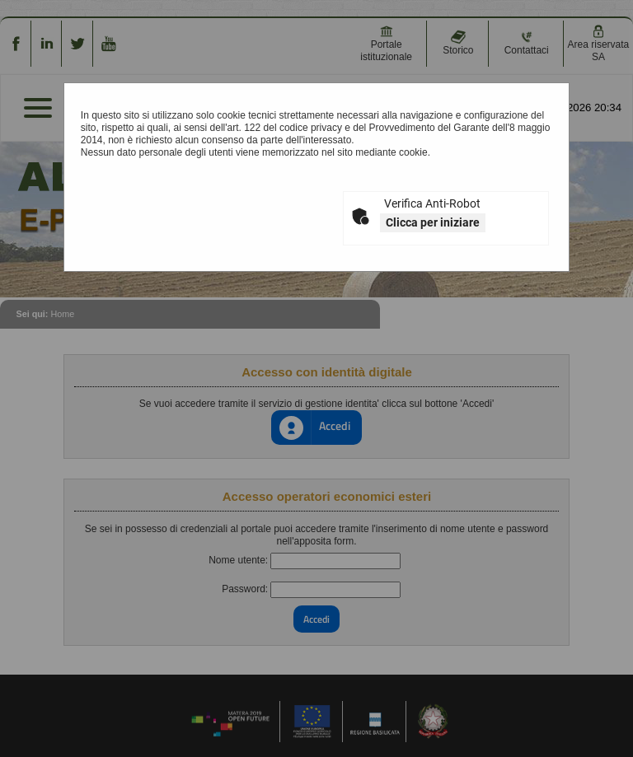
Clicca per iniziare (433, 222)
